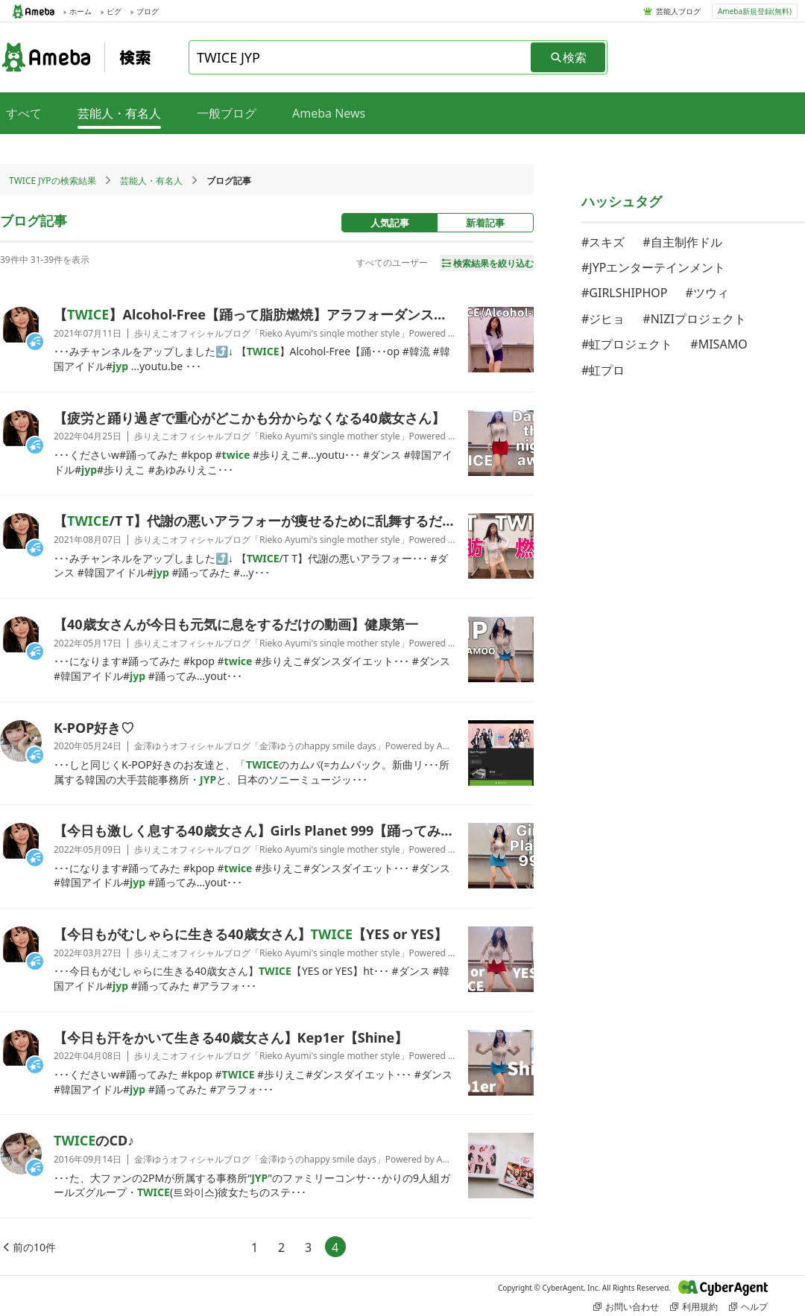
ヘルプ (748, 1306)
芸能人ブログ (678, 11)
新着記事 (485, 222)
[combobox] (361, 57)
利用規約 (694, 1306)
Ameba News (328, 113)
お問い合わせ (626, 1306)
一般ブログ (226, 113)
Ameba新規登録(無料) (755, 11)
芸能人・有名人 (151, 180)
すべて (24, 113)
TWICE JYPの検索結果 (52, 180)
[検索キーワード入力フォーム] (361, 57)
